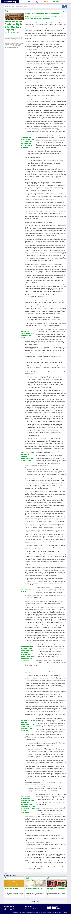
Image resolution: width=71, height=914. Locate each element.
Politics (6, 873)
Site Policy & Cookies (58, 912)
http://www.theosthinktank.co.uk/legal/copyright (37, 866)
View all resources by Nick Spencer (11, 47)
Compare (49, 1)
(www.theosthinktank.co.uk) (39, 851)
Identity (11, 898)
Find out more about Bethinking (31, 908)
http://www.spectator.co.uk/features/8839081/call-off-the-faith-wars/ (43, 835)
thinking (10, 1)
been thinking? (16, 6)
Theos (30, 851)
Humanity (48, 898)
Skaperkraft (28, 862)
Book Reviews (7, 898)
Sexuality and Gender (16, 898)
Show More (35, 901)
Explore (40, 1)
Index (65, 1)
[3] (31, 179)
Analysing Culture (29, 898)
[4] (31, 791)
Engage (33, 1)
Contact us (65, 912)
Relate (57, 1)
